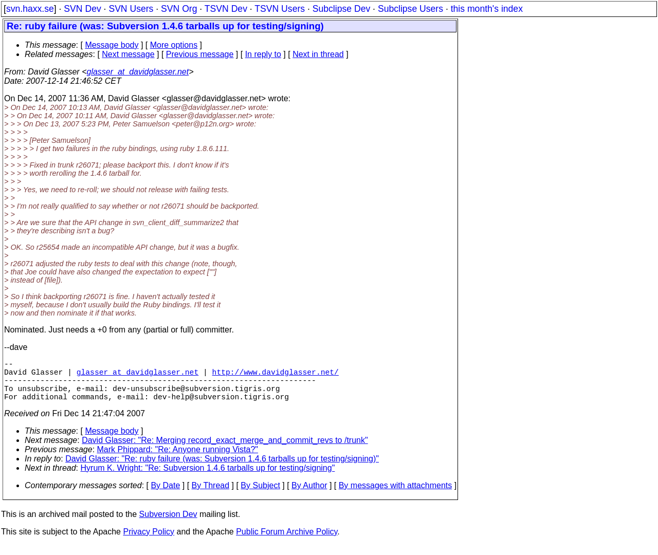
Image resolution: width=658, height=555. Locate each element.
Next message (128, 54)
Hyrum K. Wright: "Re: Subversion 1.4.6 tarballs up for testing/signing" (208, 478)
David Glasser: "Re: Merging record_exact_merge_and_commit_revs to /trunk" (225, 450)
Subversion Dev (168, 524)
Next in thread (318, 54)
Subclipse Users (410, 9)
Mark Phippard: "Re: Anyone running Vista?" (177, 459)
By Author (309, 495)
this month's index (487, 9)
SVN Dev (82, 9)
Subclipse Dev (341, 9)
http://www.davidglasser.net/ (275, 376)
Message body (111, 45)
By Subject (260, 495)
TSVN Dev (226, 9)
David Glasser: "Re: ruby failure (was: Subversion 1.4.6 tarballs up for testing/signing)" (222, 469)
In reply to (263, 54)
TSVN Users (279, 9)
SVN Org (179, 9)
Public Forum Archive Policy (286, 542)
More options (174, 45)
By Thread (211, 495)
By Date (165, 495)
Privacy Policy (148, 542)
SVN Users (130, 9)
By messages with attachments (395, 495)
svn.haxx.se (30, 9)
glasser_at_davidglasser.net (137, 71)
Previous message (200, 54)
